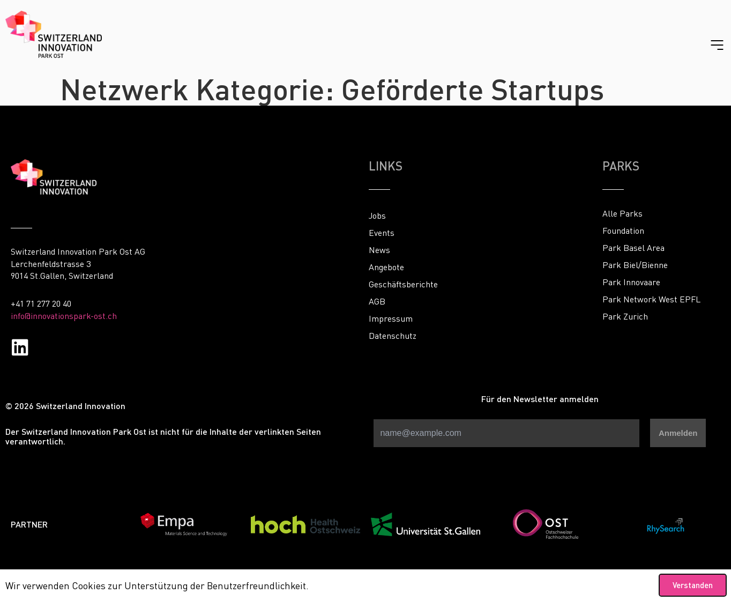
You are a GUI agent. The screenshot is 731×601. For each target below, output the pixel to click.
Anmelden (678, 432)
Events (381, 232)
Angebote (386, 267)
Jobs (377, 215)
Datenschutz (392, 335)
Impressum (391, 318)
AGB (377, 301)
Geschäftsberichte (403, 284)
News (379, 249)
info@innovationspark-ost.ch (64, 315)
